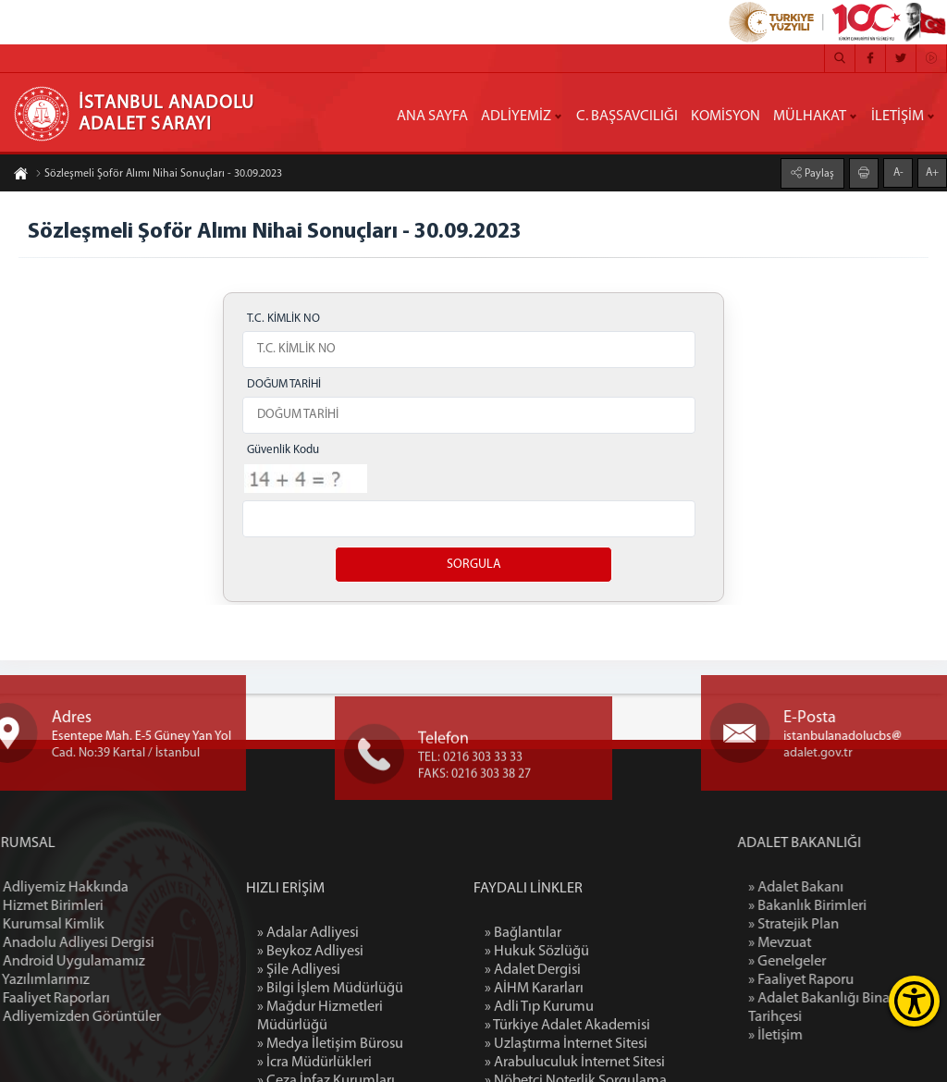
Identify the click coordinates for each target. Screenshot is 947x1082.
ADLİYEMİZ (516, 116)
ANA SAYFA (432, 116)
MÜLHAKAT (809, 116)
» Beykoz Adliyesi (310, 1045)
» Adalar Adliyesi (308, 1026)
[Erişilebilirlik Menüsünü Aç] (914, 1001)
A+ (932, 172)
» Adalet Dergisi (533, 1063)
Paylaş (818, 172)
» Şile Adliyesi (298, 1063)
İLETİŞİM (897, 116)
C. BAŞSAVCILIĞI (627, 116)
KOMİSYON (725, 116)
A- (898, 172)
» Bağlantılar (523, 1026)
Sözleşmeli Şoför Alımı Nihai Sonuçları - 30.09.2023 (158, 175)
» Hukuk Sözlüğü (537, 1045)
